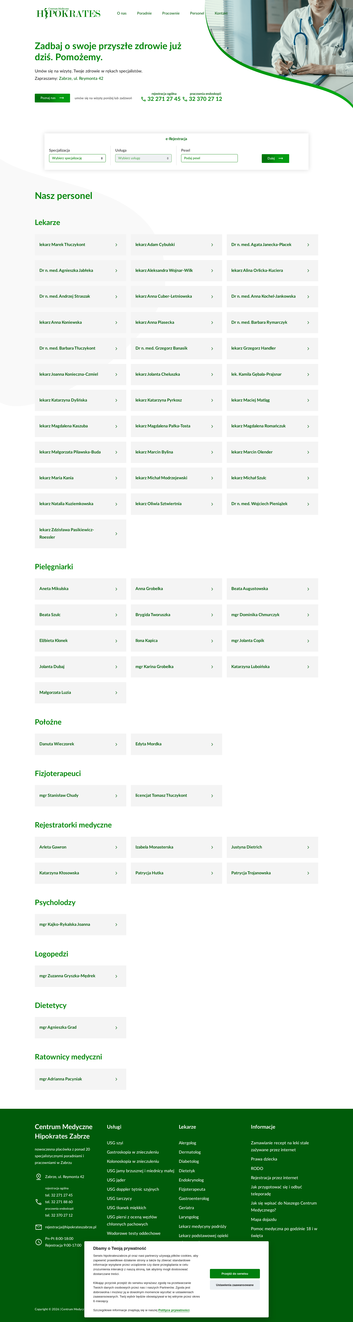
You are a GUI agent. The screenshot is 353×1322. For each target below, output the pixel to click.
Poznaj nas (52, 98)
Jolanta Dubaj (52, 667)
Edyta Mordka (148, 744)
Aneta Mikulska (53, 589)
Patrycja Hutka (149, 873)
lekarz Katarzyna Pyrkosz (158, 400)
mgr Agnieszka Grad (57, 1027)
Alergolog (187, 1143)
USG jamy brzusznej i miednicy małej (140, 1171)
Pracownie (170, 13)
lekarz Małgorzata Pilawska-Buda (70, 452)
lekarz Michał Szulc (248, 478)
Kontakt (221, 13)
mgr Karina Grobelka (154, 667)
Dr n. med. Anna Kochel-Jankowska (263, 296)
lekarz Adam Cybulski (155, 245)
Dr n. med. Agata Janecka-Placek (261, 245)
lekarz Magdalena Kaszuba (63, 426)
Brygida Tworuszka (152, 615)
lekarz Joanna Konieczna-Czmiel (68, 374)
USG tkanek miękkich (126, 1208)
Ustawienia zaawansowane (235, 1285)
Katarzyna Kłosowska (59, 873)
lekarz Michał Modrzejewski (161, 478)
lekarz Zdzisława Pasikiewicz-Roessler (66, 534)
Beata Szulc (50, 615)
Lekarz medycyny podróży (202, 1227)
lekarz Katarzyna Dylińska (63, 400)
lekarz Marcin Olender (252, 452)
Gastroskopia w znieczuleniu (133, 1152)
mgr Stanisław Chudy (59, 796)
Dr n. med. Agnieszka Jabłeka (66, 271)
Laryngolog (189, 1217)
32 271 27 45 (164, 99)
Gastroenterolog (194, 1199)
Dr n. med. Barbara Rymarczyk (259, 323)
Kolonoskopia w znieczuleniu (133, 1161)
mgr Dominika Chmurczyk (255, 615)
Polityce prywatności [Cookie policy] (173, 1310)
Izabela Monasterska (154, 847)
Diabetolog (189, 1161)
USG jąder (116, 1180)
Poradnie (144, 13)
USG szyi (115, 1143)
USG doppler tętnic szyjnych (133, 1189)
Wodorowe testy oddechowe (134, 1233)
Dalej (275, 158)
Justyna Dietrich (246, 847)
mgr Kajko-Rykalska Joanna (64, 925)
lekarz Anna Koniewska (60, 323)
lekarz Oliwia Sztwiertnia (158, 504)
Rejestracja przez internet (274, 1178)
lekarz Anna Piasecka (154, 323)
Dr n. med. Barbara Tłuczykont (67, 348)
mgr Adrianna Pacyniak (60, 1079)
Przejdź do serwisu (235, 1273)
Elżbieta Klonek (53, 641)
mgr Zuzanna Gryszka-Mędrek (67, 976)
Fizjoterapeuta (192, 1189)
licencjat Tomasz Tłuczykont (161, 796)
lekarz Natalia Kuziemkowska (66, 504)
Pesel (185, 150)
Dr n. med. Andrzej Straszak (64, 296)
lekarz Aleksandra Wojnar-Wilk (164, 271)
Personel (197, 13)
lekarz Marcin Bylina (154, 452)
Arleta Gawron (52, 847)
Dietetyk (187, 1171)
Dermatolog (190, 1152)
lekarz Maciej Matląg (250, 400)
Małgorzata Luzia (55, 693)
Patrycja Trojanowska (251, 873)
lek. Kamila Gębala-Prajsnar (256, 374)
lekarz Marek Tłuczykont (62, 245)
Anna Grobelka (149, 589)
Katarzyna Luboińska (250, 667)
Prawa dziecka (264, 1159)
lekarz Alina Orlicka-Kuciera (257, 271)
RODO (257, 1169)
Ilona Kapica (146, 641)
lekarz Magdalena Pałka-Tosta (162, 426)
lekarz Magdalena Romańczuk (258, 426)
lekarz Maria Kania (56, 478)
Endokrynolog (191, 1180)
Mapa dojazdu (264, 1220)
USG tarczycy (119, 1199)
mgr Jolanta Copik (247, 641)
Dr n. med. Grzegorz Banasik (161, 348)
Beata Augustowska (249, 589)
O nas (121, 13)
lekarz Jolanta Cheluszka (157, 374)
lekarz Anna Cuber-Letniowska (163, 296)
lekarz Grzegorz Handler (253, 348)
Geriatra (186, 1208)
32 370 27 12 (205, 99)
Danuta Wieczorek (56, 744)
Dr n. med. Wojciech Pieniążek (259, 504)
